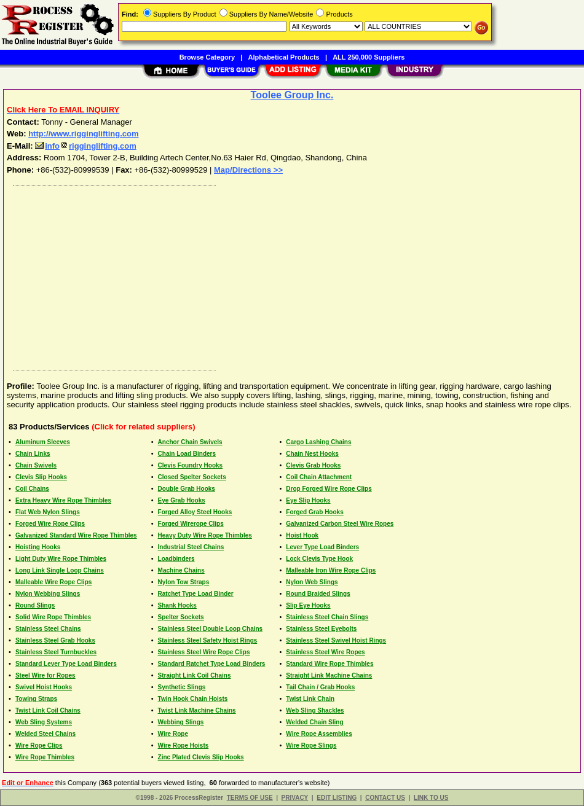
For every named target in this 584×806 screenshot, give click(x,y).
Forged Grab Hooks (314, 512)
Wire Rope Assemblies (319, 733)
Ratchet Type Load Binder (196, 593)
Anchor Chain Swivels (190, 442)
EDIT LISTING (337, 797)
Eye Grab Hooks (181, 500)
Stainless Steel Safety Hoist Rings (208, 640)
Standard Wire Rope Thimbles (329, 663)
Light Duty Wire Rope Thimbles (60, 558)
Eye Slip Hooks (308, 500)
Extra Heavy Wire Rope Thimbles (63, 500)
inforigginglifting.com (85, 146)
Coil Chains (32, 488)
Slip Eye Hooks (308, 605)
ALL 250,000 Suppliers (368, 57)
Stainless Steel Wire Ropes (325, 652)
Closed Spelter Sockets (192, 477)
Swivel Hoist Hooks (43, 687)
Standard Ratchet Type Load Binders (212, 663)
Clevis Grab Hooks (313, 465)
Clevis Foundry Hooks (190, 465)
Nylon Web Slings (311, 582)
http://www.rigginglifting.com (83, 133)
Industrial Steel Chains (191, 547)
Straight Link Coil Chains (194, 675)
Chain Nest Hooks (312, 453)
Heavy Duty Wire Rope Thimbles (205, 535)
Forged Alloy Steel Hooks (195, 512)
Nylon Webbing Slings (47, 593)
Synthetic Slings (182, 687)
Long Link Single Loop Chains (59, 570)
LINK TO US (431, 797)
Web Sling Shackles (315, 710)
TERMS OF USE (250, 797)
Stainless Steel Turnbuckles (56, 652)
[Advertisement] (292, 275)
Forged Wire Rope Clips (50, 523)
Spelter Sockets (181, 617)
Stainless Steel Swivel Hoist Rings (336, 640)
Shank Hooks (177, 605)
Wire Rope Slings (311, 745)
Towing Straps (36, 698)
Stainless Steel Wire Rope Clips (204, 652)
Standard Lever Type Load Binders (66, 663)
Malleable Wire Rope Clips (53, 582)
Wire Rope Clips (39, 745)
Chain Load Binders (187, 453)
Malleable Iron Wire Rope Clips (331, 570)
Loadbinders (176, 558)
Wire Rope (173, 733)
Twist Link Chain (310, 698)
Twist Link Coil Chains (48, 710)
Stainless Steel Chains (48, 628)
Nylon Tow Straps (184, 582)
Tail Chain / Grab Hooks (320, 687)
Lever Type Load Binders (322, 547)
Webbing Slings (181, 722)
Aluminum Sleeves (42, 442)
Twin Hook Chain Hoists (193, 698)
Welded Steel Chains (45, 733)
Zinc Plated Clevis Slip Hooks (201, 757)
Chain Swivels (36, 465)
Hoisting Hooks (37, 547)
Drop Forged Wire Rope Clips (328, 488)
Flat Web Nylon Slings (47, 512)
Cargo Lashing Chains (318, 442)
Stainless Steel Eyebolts (321, 628)
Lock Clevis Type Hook (319, 558)
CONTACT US (385, 797)
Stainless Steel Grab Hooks (55, 640)
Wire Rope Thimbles (44, 757)
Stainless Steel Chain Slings (327, 617)
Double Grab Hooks (186, 488)
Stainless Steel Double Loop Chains (210, 628)
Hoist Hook (302, 535)
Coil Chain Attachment (319, 477)
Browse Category (207, 57)
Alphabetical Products (284, 57)
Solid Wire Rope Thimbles (53, 617)
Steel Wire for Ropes (45, 675)
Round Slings (35, 605)
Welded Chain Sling (314, 722)
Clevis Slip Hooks (41, 477)
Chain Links (32, 453)
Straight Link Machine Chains (329, 675)
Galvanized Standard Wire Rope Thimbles (76, 535)
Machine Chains (181, 570)
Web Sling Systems (43, 722)
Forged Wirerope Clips (191, 523)
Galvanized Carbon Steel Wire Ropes (339, 523)
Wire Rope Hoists (183, 745)
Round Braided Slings (318, 593)
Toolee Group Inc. (292, 95)
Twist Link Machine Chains (197, 710)
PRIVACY (295, 797)
